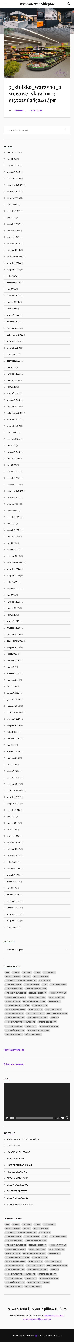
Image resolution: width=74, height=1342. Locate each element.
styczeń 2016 (13, 894)
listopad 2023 (13, 328)
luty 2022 (11, 465)
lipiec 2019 (12, 653)
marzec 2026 (13, 152)
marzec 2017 (13, 823)
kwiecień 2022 (13, 451)
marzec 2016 (13, 881)
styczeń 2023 (13, 393)
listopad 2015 (13, 907)
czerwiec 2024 (13, 282)
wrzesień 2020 (14, 569)
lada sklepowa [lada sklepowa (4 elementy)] (32, 985)
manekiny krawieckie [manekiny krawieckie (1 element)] (16, 993)
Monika (19, 110)
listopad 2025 (13, 178)
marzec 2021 (13, 536)
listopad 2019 (13, 634)
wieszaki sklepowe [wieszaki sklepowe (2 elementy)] (49, 1026)
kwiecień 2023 (13, 373)
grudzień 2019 (13, 627)
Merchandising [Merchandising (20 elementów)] (13, 1001)
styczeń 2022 (13, 471)
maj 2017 (11, 816)
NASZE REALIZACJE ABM (19, 1165)
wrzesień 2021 (14, 497)
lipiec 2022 (12, 432)
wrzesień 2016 (14, 855)
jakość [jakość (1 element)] (26, 976)
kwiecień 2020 (13, 601)
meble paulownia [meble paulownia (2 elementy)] (37, 997)
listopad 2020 (13, 556)
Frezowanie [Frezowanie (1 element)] (49, 972)
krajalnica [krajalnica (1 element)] (44, 981)
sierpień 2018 (13, 725)
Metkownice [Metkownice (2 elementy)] (55, 1001)
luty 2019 (11, 686)
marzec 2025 (13, 230)
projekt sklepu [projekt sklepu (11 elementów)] (39, 1005)
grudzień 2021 (13, 478)
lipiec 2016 (12, 862)
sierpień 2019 (13, 647)
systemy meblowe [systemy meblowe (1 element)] (14, 1026)
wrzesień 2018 (14, 718)
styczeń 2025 (13, 237)
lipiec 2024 (12, 276)
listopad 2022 (13, 406)
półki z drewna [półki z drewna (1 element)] (53, 1009)
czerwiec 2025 (13, 211)
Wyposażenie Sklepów (37, 3)
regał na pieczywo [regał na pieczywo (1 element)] (14, 1013)
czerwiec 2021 (13, 517)
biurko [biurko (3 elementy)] (16, 972)
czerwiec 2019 (13, 660)
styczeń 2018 (13, 771)
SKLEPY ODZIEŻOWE (17, 1184)
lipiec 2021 (12, 510)
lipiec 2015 (12, 927)
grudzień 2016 (13, 842)
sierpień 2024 (13, 269)
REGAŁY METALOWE (17, 1178)
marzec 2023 (13, 380)
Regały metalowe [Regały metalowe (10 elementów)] (35, 1013)
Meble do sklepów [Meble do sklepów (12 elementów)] (37, 993)
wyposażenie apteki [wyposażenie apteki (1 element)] (15, 1030)
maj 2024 (11, 289)
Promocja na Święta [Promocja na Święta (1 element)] (15, 1009)
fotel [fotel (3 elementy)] (37, 972)
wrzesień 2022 (14, 419)
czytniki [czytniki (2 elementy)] (27, 972)
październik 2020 (15, 562)
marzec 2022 (13, 458)
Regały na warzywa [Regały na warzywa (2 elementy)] (15, 1018)
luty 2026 (11, 159)
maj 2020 (11, 595)
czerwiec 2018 (13, 738)
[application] (37, 1102)
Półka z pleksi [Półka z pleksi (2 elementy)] (35, 1009)
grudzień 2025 (13, 172)
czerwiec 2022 (13, 438)
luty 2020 (11, 614)
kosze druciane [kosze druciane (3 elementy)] (41, 976)
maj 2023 (11, 367)
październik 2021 (15, 491)
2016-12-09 (36, 110)
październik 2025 (15, 185)
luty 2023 (11, 386)
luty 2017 (11, 829)
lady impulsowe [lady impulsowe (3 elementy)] (58, 985)
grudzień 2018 (13, 699)
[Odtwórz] (7, 1117)
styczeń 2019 (13, 692)
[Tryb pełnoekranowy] (66, 1117)
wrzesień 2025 (14, 191)
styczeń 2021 (13, 549)
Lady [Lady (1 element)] (45, 985)
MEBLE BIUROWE (15, 1158)
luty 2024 (11, 308)
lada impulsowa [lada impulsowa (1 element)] (13, 985)
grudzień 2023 (13, 321)
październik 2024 (15, 256)
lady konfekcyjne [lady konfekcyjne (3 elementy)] (14, 989)
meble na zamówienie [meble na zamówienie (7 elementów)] (16, 997)
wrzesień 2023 (14, 341)
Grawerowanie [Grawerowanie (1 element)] (13, 976)
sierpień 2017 (13, 803)
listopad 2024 (13, 250)
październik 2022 (15, 413)
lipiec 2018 (12, 732)
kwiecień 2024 (13, 295)
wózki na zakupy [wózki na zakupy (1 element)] (33, 1034)
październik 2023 (15, 334)
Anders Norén (55, 1336)
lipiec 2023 (12, 354)
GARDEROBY (13, 1145)
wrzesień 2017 (14, 797)
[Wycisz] (62, 1117)
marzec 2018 (13, 758)
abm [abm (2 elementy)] (7, 972)
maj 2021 (11, 523)
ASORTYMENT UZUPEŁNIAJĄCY (23, 1139)
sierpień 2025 (13, 198)
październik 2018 (15, 712)
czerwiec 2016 (13, 868)
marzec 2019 (13, 679)
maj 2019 (11, 666)
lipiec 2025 (12, 204)
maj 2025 (11, 217)
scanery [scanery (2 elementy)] (55, 1018)
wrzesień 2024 (14, 263)
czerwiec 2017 (13, 810)
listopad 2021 (13, 484)
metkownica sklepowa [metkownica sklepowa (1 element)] (34, 1001)
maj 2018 (11, 745)
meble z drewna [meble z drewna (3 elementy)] (56, 997)
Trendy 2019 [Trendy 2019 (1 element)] (31, 1026)
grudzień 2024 (13, 243)
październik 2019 (15, 640)
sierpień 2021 (13, 504)
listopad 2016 (13, 849)
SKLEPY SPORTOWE (17, 1191)
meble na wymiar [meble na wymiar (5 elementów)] (58, 993)
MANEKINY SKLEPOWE (18, 1152)
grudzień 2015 (13, 901)
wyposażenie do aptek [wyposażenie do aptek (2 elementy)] (38, 1030)
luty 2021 (11, 543)
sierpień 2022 (13, 425)
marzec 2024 (13, 302)
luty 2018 (11, 764)
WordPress (28, 1336)
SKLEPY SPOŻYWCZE (17, 1197)
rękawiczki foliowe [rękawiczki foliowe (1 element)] (37, 1018)
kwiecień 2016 (13, 875)
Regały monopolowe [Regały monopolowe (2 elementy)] (57, 1013)
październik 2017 (15, 790)
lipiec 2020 (12, 582)
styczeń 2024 (13, 315)
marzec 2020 (13, 608)
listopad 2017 (13, 784)
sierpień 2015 (13, 920)
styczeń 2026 (13, 165)
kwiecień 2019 (13, 673)
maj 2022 (11, 445)
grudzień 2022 (13, 400)
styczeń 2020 (13, 621)
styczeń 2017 (13, 836)
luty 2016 (11, 888)
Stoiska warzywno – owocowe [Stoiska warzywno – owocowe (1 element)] (20, 1022)
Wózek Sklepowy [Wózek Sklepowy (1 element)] (14, 1034)
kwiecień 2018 (13, 751)
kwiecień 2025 (13, 224)
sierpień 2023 (13, 347)
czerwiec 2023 (13, 360)
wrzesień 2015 (14, 914)
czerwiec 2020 (13, 588)
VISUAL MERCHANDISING (20, 1204)
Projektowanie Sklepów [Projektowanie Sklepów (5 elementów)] (17, 1005)
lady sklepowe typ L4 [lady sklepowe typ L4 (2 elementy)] (36, 989)
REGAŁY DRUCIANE (17, 1171)
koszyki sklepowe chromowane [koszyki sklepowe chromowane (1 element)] (21, 981)
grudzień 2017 (13, 777)
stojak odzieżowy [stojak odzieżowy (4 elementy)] (47, 1022)
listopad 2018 (13, 705)
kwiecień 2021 (13, 530)
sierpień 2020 (13, 575)
